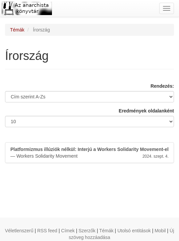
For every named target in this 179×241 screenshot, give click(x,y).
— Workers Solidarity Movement (89, 153)
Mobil (160, 230)
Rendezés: (162, 86)
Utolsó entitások (134, 230)
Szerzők (87, 230)
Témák (17, 29)
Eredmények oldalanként (146, 110)
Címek (67, 230)
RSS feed (47, 230)
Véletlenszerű (19, 230)
